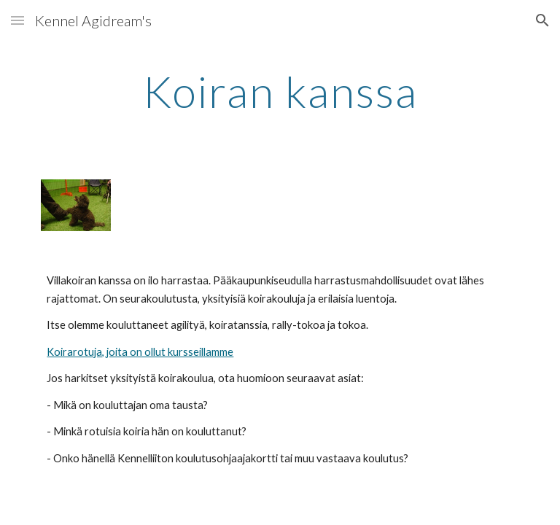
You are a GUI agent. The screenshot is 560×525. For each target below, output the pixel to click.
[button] (17, 20)
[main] (279, 91)
